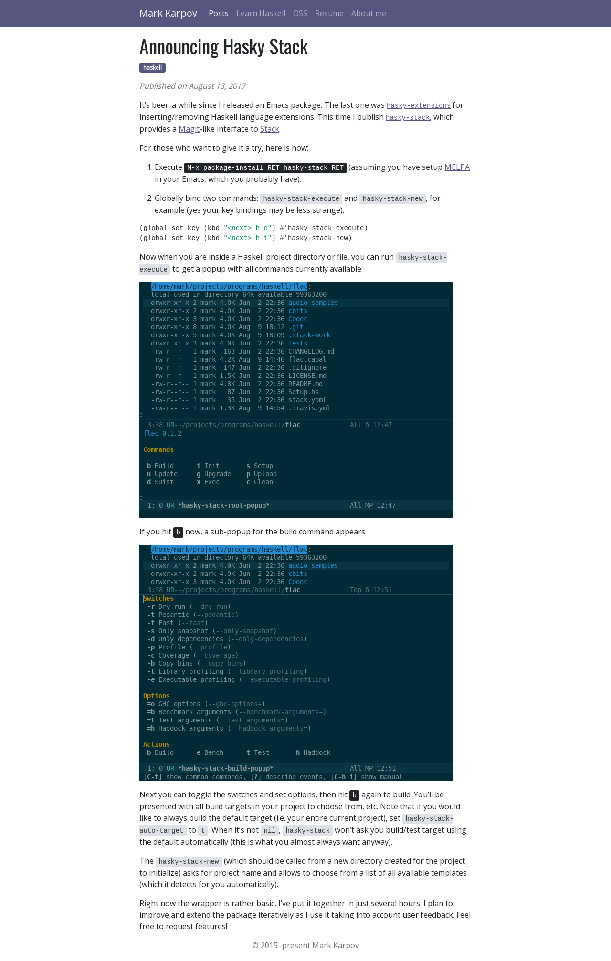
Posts (219, 13)
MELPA (457, 167)
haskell (152, 67)
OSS (300, 13)
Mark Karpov (168, 13)
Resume (329, 13)
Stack (269, 129)
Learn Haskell (260, 13)
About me (368, 13)
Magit (189, 129)
